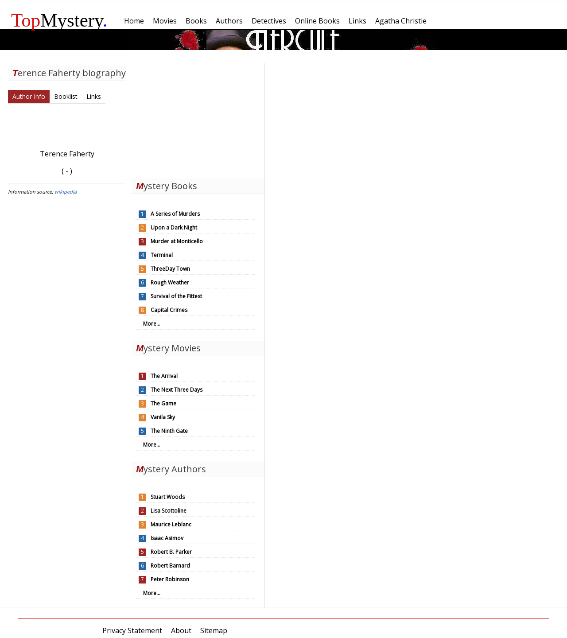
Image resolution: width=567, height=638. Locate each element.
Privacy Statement (132, 630)
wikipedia (65, 191)
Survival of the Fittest (176, 296)
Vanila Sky (163, 417)
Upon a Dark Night (174, 227)
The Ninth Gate (169, 431)
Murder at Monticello (177, 241)
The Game (163, 403)
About (181, 630)
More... (151, 323)
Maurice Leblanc (171, 524)
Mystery (59, 20)
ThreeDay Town (170, 268)
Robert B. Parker (171, 552)
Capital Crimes (169, 310)
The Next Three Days (176, 389)
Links (93, 96)
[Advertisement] (198, 118)
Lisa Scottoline (168, 510)
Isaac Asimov (167, 538)
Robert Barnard (170, 565)
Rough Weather (170, 282)
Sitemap (213, 630)
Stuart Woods (168, 497)
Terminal (162, 255)
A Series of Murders (175, 214)
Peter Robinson (170, 579)
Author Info (28, 96)
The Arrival (164, 376)
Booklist (66, 96)
